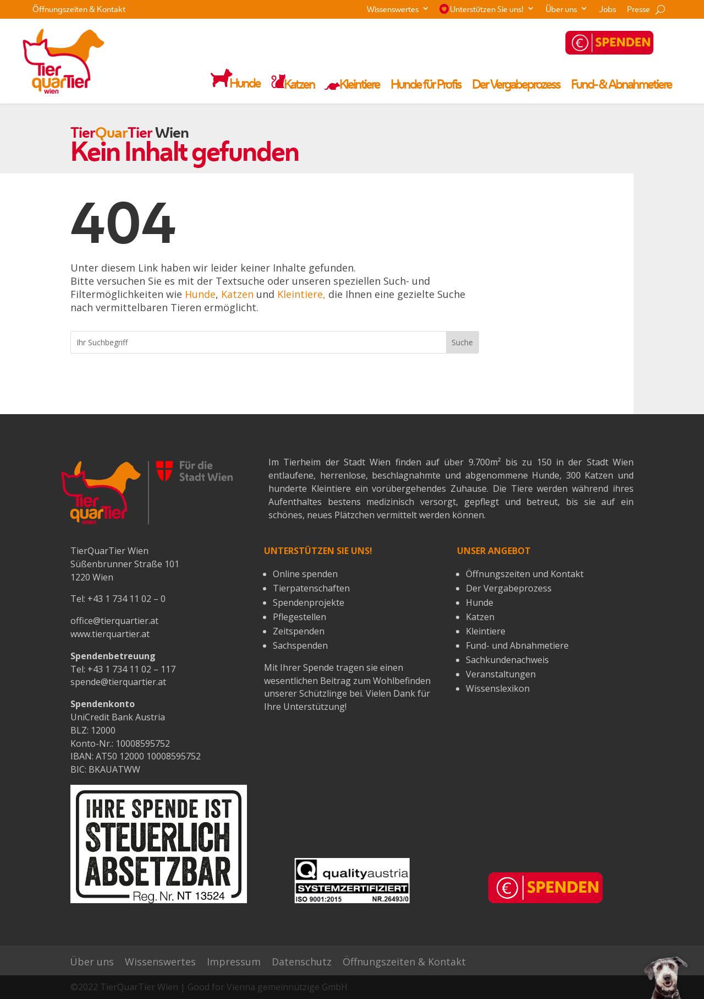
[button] (666, 977)
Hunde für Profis (426, 86)
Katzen (237, 294)
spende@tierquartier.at (118, 682)
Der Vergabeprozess (516, 86)
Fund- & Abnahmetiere (621, 86)
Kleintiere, (301, 294)
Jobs (607, 10)
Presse (638, 10)
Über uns (561, 10)
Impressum (234, 961)
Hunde (200, 294)
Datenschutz (302, 961)
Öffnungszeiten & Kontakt (78, 10)
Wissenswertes (393, 10)
